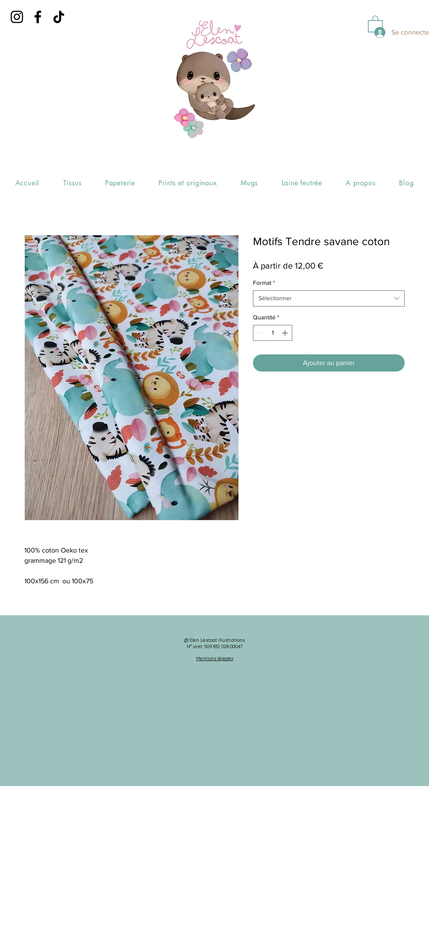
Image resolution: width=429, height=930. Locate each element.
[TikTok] (58, 17)
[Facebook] (37, 17)
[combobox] (329, 298)
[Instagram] (17, 17)
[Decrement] (259, 332)
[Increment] (285, 332)
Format (264, 282)
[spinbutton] (272, 332)
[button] (375, 23)
